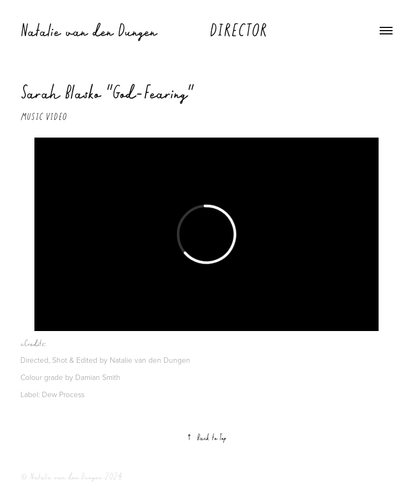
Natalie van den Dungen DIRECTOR (143, 30)
